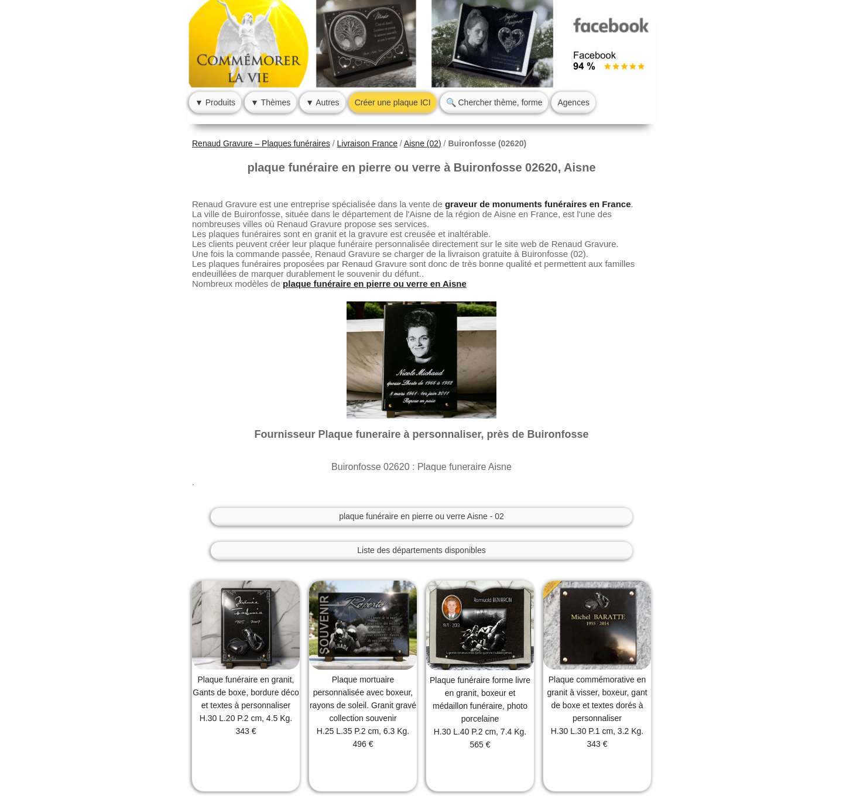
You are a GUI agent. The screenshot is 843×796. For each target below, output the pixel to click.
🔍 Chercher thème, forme (494, 102)
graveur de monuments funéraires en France (538, 204)
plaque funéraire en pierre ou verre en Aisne (375, 284)
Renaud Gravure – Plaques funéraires (261, 143)
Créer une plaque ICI (393, 102)
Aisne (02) (422, 143)
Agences (573, 102)
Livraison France (367, 143)
